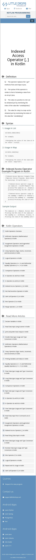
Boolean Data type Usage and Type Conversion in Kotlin (15, 449)
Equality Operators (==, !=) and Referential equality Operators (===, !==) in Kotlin (17, 264)
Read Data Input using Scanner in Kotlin (17, 327)
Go (28, 16)
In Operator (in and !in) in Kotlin (14, 276)
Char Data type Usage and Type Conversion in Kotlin (18, 410)
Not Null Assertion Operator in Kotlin (16, 291)
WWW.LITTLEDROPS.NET (28, 554)
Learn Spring (9, 514)
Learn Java (8, 534)
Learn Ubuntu (9, 538)
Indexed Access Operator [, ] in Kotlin (16, 286)
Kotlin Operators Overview (13, 231)
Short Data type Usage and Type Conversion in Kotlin (18, 442)
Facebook (19, 8)
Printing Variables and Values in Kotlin (16, 359)
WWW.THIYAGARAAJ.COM (19, 557)
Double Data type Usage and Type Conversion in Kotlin (15, 338)
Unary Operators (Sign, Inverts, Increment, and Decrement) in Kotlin (17, 252)
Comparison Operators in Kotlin (15, 271)
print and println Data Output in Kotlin (16, 332)
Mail (30, 8)
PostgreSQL (9, 518)
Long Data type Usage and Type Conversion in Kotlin (18, 379)
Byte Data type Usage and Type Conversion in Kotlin (18, 392)
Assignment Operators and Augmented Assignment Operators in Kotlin (16, 245)
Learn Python (9, 510)
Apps (8, 8)
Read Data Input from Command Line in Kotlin (17, 417)
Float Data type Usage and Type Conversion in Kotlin (18, 372)
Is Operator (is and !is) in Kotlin (14, 281)
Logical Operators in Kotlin (13, 258)
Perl (6, 521)
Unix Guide (8, 542)
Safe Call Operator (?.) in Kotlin (14, 296)
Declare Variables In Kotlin (13, 321)
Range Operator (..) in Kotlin (13, 307)
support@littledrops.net (13, 497)
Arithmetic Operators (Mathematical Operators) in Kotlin (16, 237)
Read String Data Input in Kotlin (15, 435)
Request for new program (13, 484)
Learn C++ (8, 546)
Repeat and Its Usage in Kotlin (14, 465)
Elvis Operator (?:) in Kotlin (13, 301)
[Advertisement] (18, 33)
